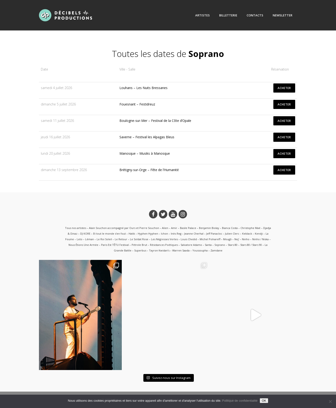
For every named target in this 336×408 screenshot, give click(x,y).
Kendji (259, 233)
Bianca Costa (230, 228)
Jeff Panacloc (214, 233)
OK (264, 400)
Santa (208, 245)
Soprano (219, 245)
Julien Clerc (232, 233)
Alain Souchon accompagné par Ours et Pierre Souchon (124, 228)
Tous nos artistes (75, 228)
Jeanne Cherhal (193, 233)
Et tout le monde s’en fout (109, 233)
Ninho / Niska (260, 239)
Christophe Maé (250, 228)
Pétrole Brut (139, 245)
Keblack (247, 233)
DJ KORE (85, 233)
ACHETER (284, 88)
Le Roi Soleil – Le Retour (112, 239)
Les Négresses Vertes (164, 239)
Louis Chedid (189, 239)
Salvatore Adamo (191, 245)
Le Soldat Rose (139, 239)
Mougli (227, 239)
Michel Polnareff (210, 239)
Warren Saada (181, 250)
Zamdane (216, 250)
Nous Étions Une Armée (83, 245)
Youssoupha (200, 250)
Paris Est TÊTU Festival (115, 245)
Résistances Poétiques (164, 245)
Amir (174, 228)
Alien (165, 228)
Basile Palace (188, 228)
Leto (79, 239)
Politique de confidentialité (239, 400)
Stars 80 (232, 245)
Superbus (140, 250)
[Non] (330, 401)
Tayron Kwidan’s (159, 250)
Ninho (245, 239)
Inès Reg (176, 233)
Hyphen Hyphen (148, 233)
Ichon (164, 233)
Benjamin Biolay (209, 228)
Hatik (132, 233)
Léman (89, 239)
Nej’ (236, 239)
